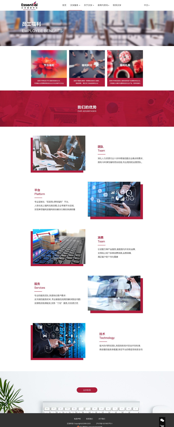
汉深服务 (75, 5)
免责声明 (77, 419)
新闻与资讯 (103, 5)
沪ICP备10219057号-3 (104, 423)
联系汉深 (117, 5)
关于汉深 (89, 5)
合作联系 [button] (87, 390)
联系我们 (89, 419)
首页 (64, 5)
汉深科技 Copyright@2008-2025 (79, 423)
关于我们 (101, 419)
